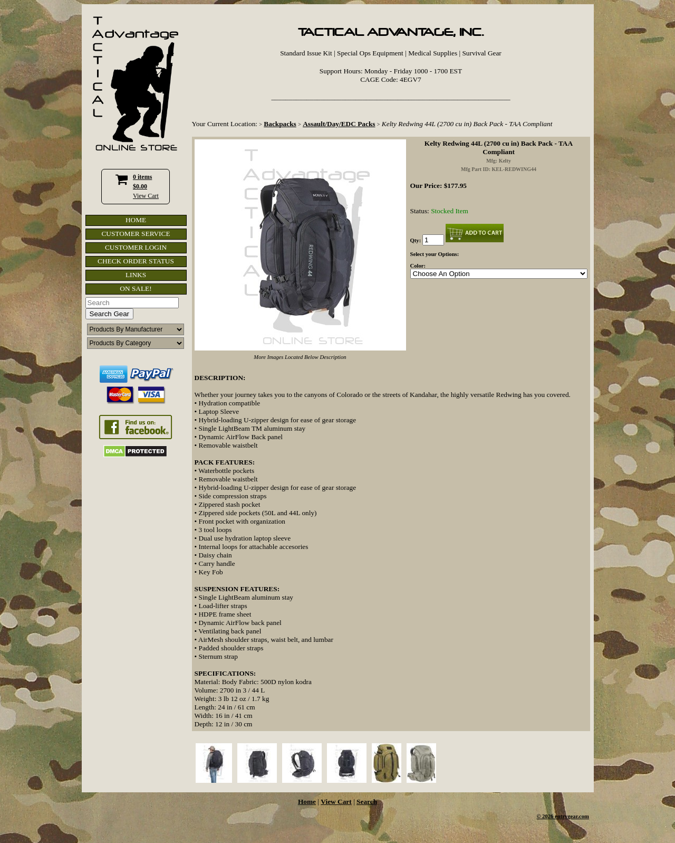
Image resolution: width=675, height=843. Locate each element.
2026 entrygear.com (565, 816)
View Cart (146, 196)
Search (366, 802)
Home (307, 802)
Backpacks (280, 124)
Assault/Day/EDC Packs (339, 124)
